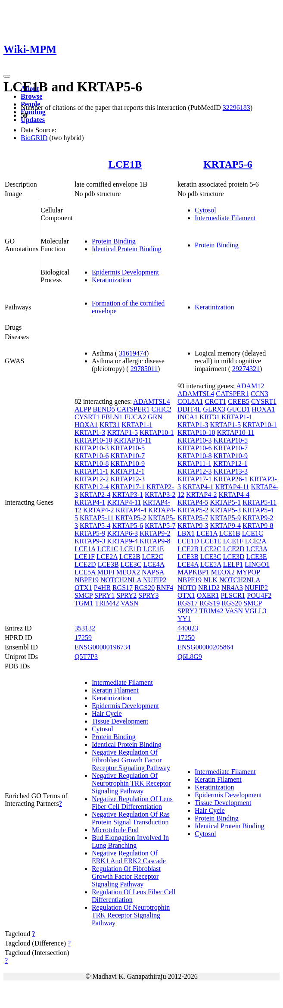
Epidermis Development (125, 272)
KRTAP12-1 (127, 471)
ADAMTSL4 (151, 401)
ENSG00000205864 (205, 647)
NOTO (186, 587)
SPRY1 (104, 595)
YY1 (184, 618)
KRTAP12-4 (92, 486)
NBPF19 (87, 580)
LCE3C (131, 564)
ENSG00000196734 (103, 647)
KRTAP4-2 (98, 510)
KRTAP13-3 (231, 471)
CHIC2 (161, 409)
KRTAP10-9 (127, 463)
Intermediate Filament (225, 218)
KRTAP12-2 (92, 479)
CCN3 (259, 393)
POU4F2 (259, 595)
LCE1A (85, 548)
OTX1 (83, 587)
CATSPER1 (133, 409)
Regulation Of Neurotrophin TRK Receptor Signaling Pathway (131, 915)
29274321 (246, 368)
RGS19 (209, 603)
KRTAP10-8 (92, 463)
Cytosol (205, 210)
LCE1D (131, 548)
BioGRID (34, 137)
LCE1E (153, 548)
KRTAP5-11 (97, 517)
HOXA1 (86, 424)
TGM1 (84, 603)
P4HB (102, 587)
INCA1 (187, 417)
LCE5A (85, 572)
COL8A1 (190, 401)
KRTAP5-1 (225, 502)
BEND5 (104, 409)
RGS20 (144, 587)
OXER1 (208, 595)
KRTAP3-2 (160, 494)
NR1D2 (209, 587)
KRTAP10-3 (92, 448)
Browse (31, 96)
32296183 (236, 107)
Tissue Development (120, 721)
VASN (130, 603)
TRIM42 (107, 603)
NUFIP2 (154, 580)
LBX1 (186, 533)
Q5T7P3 (86, 656)
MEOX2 (128, 572)
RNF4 (164, 587)
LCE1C (107, 548)
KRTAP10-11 (132, 440)
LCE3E (256, 556)
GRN (155, 417)
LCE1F (85, 556)
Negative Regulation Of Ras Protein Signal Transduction (131, 818)
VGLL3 (256, 611)
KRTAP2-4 (95, 494)
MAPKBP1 (193, 572)
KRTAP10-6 (92, 455)
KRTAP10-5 (127, 448)
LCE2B (129, 556)
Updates (33, 119)
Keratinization (111, 280)
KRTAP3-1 (127, 494)
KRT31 (110, 424)
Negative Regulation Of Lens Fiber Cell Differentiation (132, 802)
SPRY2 (126, 595)
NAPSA (153, 572)
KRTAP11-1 (92, 471)
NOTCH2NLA (120, 580)
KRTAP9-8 (155, 541)
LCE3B (108, 564)
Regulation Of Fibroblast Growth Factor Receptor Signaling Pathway (126, 876)
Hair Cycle (107, 713)
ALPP (83, 409)
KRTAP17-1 (127, 486)
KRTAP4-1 (90, 502)
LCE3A (256, 548)
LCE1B (125, 164)
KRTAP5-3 (225, 510)
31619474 (132, 353)
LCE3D (234, 556)
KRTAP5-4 (95, 525)
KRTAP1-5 (122, 432)
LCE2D (85, 564)
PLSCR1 (233, 595)
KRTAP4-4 (130, 510)
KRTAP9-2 (155, 533)
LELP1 (233, 564)
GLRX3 (214, 409)
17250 (186, 637)
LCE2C (152, 556)
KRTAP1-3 (90, 432)
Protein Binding (114, 241)
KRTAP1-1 (136, 424)
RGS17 (122, 587)
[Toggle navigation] (6, 76)
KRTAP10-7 (127, 455)
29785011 (144, 368)
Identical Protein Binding (127, 249)
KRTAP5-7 (160, 525)
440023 (187, 628)
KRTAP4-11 (124, 502)
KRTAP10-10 (93, 440)
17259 (83, 637)
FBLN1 (112, 417)
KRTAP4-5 (192, 502)
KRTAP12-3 (127, 479)
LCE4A (153, 564)
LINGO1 (257, 564)
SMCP (84, 595)
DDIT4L (189, 409)
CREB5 (238, 401)
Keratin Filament (115, 690)
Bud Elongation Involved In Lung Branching (130, 841)
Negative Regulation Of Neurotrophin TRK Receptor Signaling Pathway (131, 783)
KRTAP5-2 (130, 517)
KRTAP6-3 (122, 533)
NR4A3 (232, 587)
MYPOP (248, 572)
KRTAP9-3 (90, 541)
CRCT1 (216, 401)
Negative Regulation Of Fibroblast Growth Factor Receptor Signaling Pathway (131, 760)
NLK (210, 580)
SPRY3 (148, 595)
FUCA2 (135, 417)
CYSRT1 (87, 417)
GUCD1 (238, 409)
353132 (85, 628)
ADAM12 (250, 386)
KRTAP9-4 (122, 541)
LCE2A (107, 556)
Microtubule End (115, 829)
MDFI (106, 572)
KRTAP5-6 (227, 164)
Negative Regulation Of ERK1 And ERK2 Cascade (129, 856)
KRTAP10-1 (157, 432)
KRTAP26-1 (231, 479)
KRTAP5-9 (90, 533)
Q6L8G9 (189, 656)
